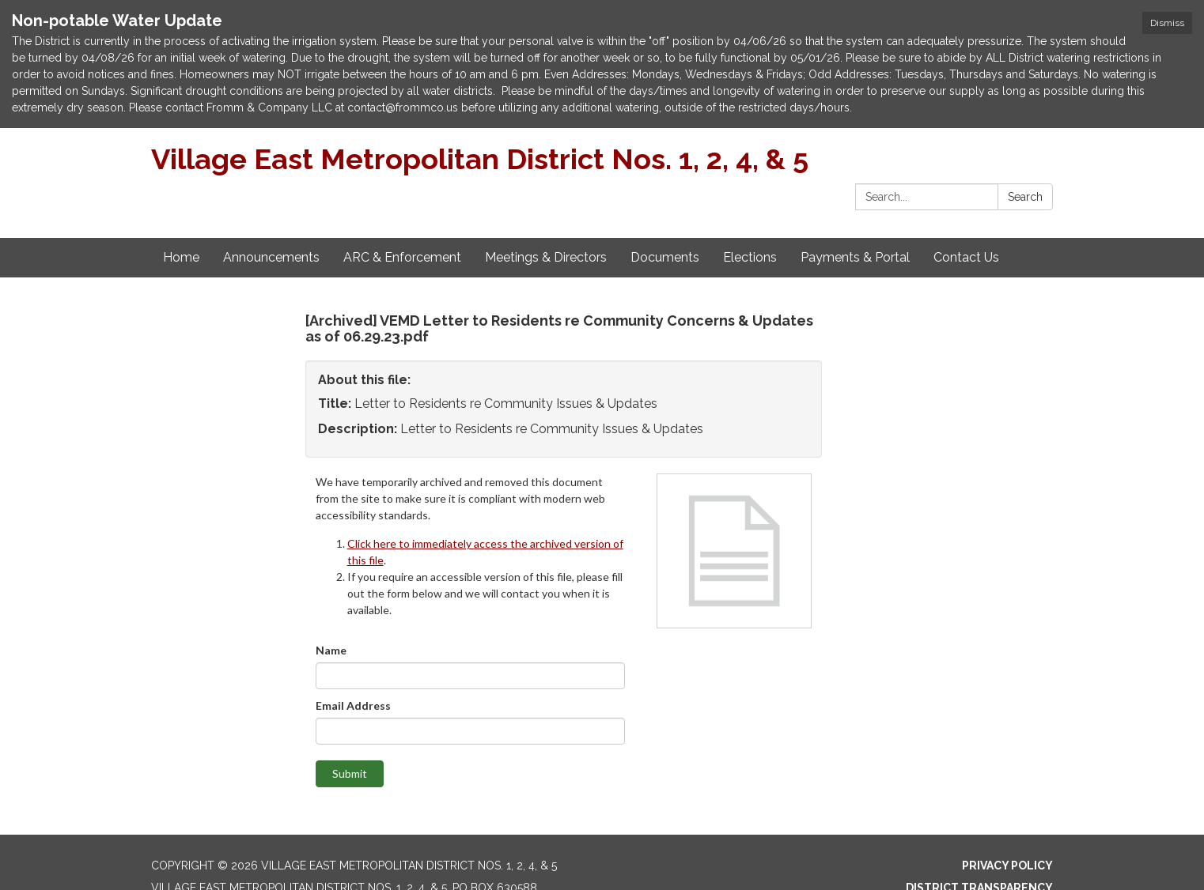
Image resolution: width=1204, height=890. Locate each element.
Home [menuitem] (181, 257)
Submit (349, 773)
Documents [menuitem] (664, 257)
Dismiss (1167, 22)
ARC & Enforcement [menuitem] (402, 257)
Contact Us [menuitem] (966, 257)
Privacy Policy (1007, 865)
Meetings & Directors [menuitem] (546, 257)
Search (1025, 196)
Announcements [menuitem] (271, 257)
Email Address (353, 705)
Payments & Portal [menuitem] (855, 257)
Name (331, 650)
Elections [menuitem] (750, 257)
